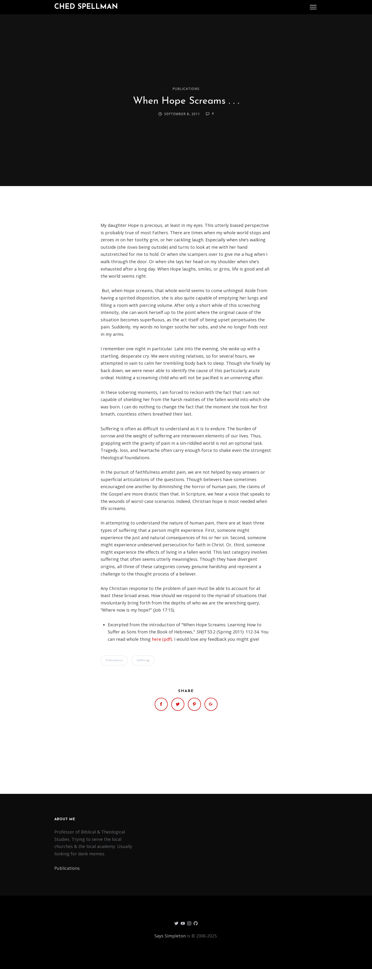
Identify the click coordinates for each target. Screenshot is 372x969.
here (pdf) (162, 639)
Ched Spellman (86, 7)
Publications (186, 88)
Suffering (143, 660)
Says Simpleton (170, 936)
